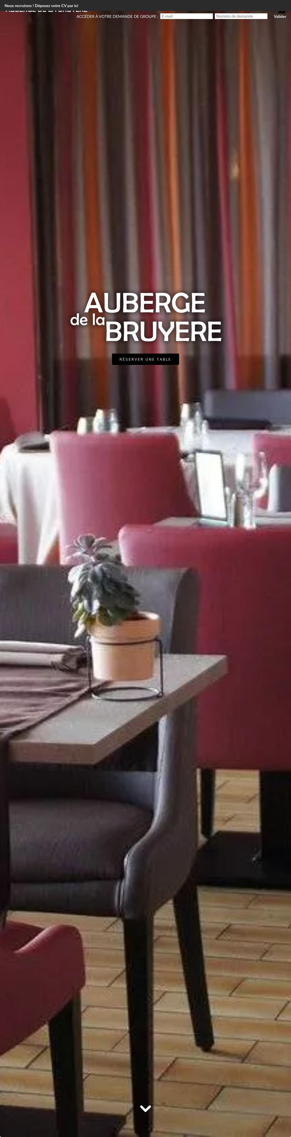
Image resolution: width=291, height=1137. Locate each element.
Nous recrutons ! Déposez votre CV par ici (41, 5)
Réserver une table (145, 359)
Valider (280, 16)
